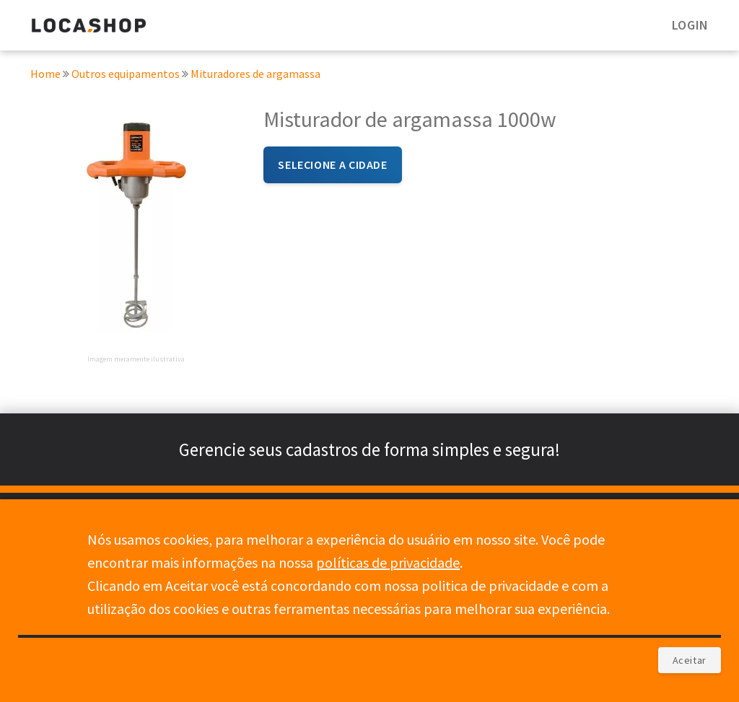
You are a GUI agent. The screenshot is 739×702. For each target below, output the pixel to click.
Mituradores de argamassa (255, 76)
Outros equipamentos (126, 76)
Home (45, 76)
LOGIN (690, 25)
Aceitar (690, 660)
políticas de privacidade (388, 562)
